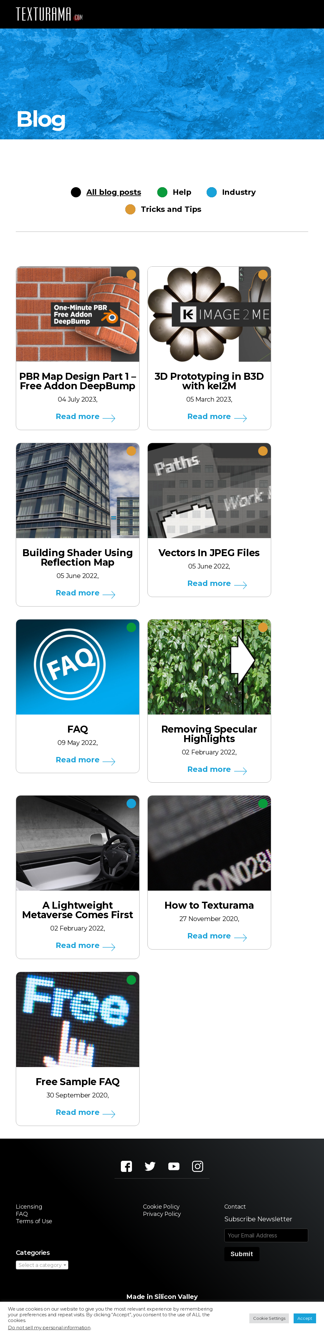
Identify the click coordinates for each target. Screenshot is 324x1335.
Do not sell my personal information (49, 1328)
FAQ (22, 1218)
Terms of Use (36, 1226)
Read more (77, 417)
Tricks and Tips (168, 209)
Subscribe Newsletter (258, 1223)
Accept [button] (304, 1318)
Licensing (31, 1210)
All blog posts (116, 192)
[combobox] (42, 1270)
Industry (231, 192)
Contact (236, 1210)
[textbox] (42, 1270)
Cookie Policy (161, 1210)
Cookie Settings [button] (269, 1318)
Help (179, 192)
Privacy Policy (162, 1218)
